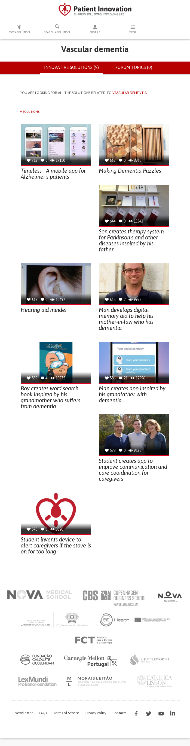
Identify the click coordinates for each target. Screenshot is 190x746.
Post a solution (19, 29)
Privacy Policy (95, 713)
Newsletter (24, 713)
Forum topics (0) (133, 67)
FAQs (43, 713)
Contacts (119, 713)
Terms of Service (66, 713)
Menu (133, 29)
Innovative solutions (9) (73, 69)
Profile (95, 29)
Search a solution (57, 29)
